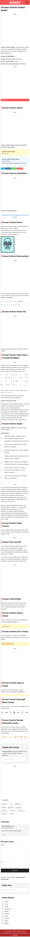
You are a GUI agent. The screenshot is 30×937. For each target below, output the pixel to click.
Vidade (7, 913)
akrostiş (4, 807)
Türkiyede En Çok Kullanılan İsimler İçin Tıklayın (15, 216)
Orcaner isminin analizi (20, 807)
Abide (6, 921)
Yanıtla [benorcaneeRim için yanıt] (3, 834)
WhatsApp (14, 168)
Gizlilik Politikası (17, 931)
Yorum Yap (20, 168)
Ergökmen (8, 909)
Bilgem (7, 923)
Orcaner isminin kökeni (22, 810)
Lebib (6, 906)
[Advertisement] (15, 30)
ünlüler (12, 813)
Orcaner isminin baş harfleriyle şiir (13, 810)
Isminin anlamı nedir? (15, 2)
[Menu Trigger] (26, 2)
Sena (6, 901)
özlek (6, 916)
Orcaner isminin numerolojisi (5, 813)
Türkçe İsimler (18, 804)
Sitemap (24, 931)
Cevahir (7, 918)
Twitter (3, 168)
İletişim (11, 931)
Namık (6, 911)
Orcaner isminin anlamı (5, 810)
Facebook (8, 168)
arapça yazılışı (11, 807)
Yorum (3, 845)
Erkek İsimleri (5, 804)
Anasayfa (3, 877)
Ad (1, 861)
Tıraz (6, 904)
